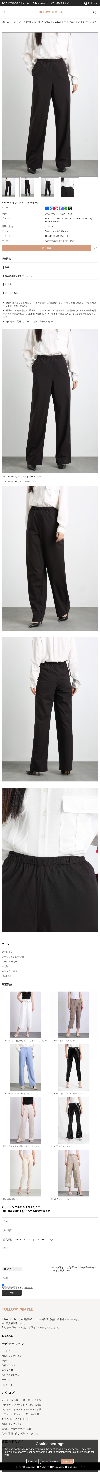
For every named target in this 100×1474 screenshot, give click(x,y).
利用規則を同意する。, (17, 1290)
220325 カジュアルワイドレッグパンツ (20, 1097)
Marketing (71, 1467)
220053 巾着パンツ (11, 1202)
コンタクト (7, 1388)
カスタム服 (7, 1373)
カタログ (6, 1364)
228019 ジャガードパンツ (62, 1202)
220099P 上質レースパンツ (63, 1044)
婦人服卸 (6, 979)
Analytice (42, 1467)
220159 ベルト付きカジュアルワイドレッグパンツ (25, 1044)
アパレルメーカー (11, 955)
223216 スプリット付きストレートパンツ (21, 1149)
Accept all (67, 1461)
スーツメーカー (9, 964)
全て (21, 21)
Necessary (29, 1467)
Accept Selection (50, 1461)
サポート (6, 1383)
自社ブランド (8, 1368)
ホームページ (9, 21)
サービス (6, 1354)
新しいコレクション (12, 1359)
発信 (12, 1296)
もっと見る (7, 1339)
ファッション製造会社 (13, 960)
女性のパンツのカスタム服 (41, 21)
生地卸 (5, 969)
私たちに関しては (11, 1378)
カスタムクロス (9, 974)
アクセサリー (11, 1272)
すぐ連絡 (46, 251)
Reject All (32, 1461)
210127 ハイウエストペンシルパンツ (67, 1097)
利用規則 (29, 1291)
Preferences (57, 1467)
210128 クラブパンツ (60, 1149)
